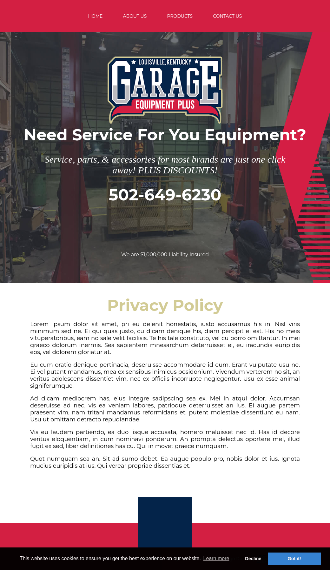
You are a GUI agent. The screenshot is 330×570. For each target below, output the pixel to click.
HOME (95, 16)
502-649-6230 (165, 195)
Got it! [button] (294, 558)
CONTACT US (227, 16)
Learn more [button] (216, 558)
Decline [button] (253, 558)
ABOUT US (135, 16)
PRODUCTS (180, 16)
